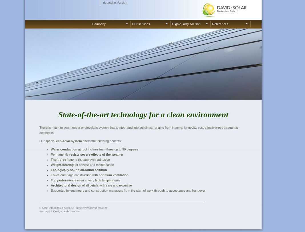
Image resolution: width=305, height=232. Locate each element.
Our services (141, 24)
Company (99, 24)
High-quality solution (186, 24)
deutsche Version (115, 2)
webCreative (71, 211)
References (220, 24)
